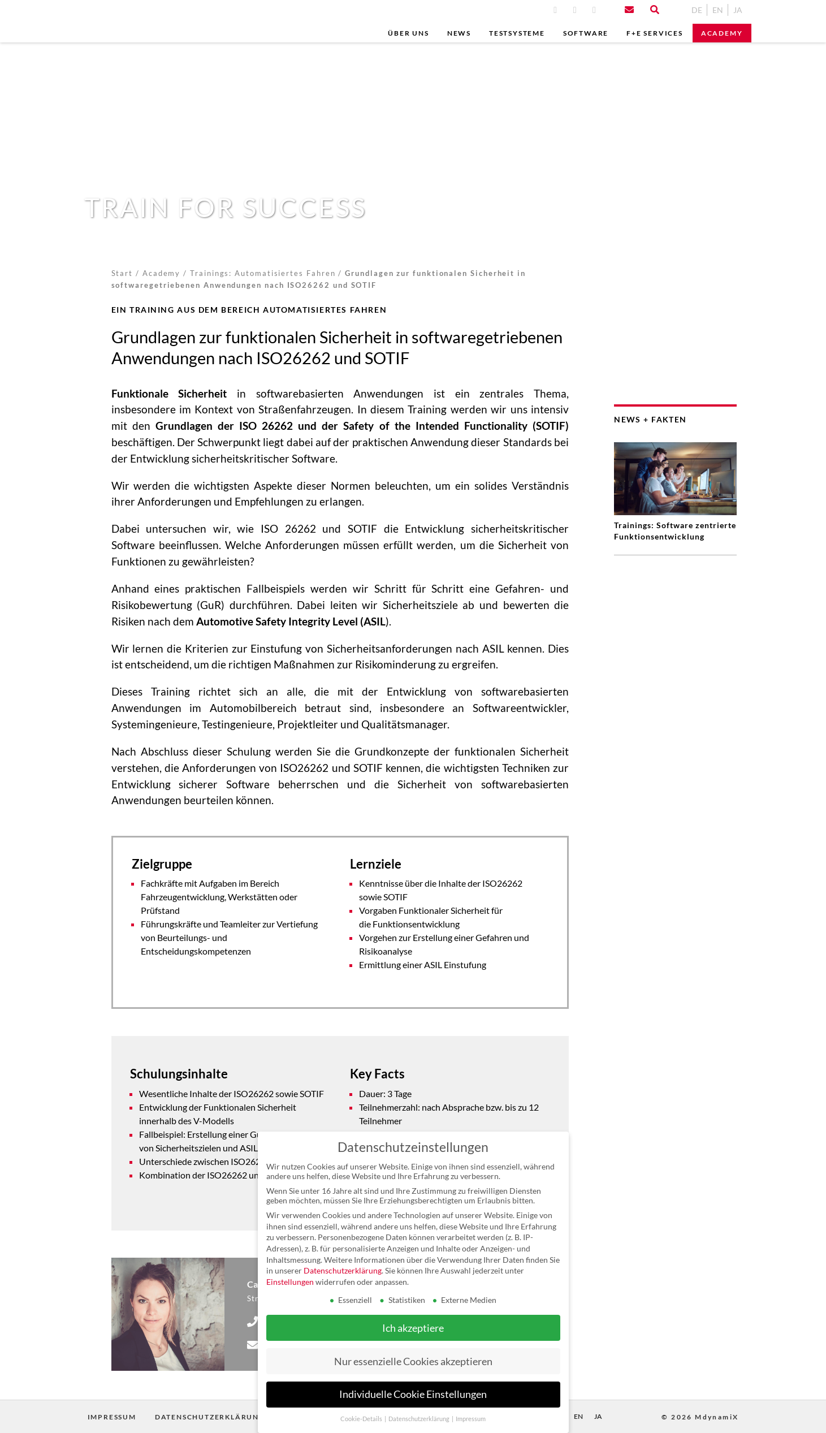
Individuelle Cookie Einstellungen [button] (413, 1394)
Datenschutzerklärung (210, 1417)
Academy (722, 33)
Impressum (112, 1417)
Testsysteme (517, 33)
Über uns (408, 33)
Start (122, 273)
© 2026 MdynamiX (699, 1417)
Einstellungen (290, 1282)
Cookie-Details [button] (361, 1418)
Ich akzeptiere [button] (413, 1328)
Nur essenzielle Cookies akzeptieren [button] (413, 1361)
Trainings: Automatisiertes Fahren (262, 273)
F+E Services (654, 33)
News (459, 33)
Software (585, 33)
